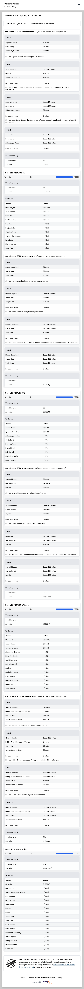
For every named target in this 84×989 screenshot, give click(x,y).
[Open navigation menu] (79, 5)
